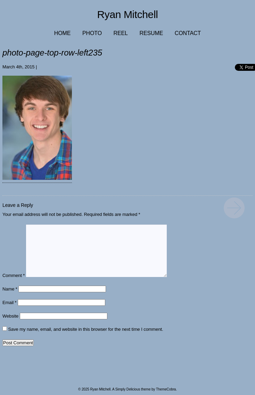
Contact (188, 33)
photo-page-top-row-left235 (234, 208)
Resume (151, 33)
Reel (121, 33)
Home (62, 33)
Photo (92, 33)
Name (9, 289)
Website (10, 316)
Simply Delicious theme (133, 389)
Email (9, 302)
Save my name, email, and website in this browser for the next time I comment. (85, 329)
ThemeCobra (166, 389)
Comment (13, 275)
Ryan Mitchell (127, 14)
